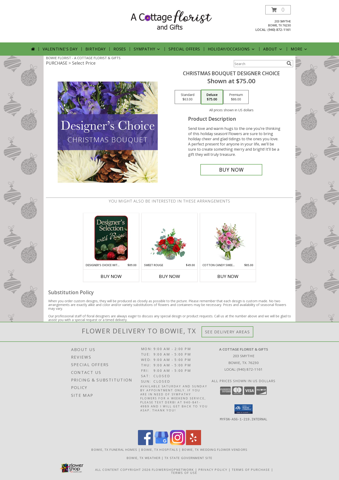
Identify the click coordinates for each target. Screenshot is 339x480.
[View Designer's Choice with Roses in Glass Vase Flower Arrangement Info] (111, 238)
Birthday (95, 49)
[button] (278, 9)
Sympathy (147, 49)
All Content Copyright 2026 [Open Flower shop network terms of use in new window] (123, 470)
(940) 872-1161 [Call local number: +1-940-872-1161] (279, 29)
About (273, 49)
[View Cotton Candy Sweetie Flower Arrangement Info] (228, 238)
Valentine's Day (60, 49)
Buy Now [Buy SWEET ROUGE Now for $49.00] (169, 276)
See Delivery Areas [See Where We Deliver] (227, 332)
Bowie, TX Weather (144, 458)
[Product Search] (259, 63)
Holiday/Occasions (232, 49)
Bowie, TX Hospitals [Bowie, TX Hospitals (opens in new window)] (159, 449)
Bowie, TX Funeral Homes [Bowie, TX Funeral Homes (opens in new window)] (114, 449)
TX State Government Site (188, 458)
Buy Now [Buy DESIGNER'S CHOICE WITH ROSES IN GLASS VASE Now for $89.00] (111, 276)
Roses (119, 49)
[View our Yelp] (193, 444)
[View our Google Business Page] (161, 444)
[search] (289, 63)
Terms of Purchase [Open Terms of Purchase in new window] (251, 470)
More (299, 49)
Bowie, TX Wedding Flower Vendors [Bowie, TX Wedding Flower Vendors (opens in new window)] (215, 449)
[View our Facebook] (145, 444)
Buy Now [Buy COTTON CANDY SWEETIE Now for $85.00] (227, 276)
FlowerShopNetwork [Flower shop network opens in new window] (173, 470)
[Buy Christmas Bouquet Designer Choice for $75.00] (231, 169)
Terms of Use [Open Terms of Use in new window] (184, 473)
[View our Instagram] (177, 444)
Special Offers (184, 49)
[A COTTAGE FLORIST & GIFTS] (171, 19)
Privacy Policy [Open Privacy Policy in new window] (212, 470)
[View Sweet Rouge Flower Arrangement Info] (169, 238)
